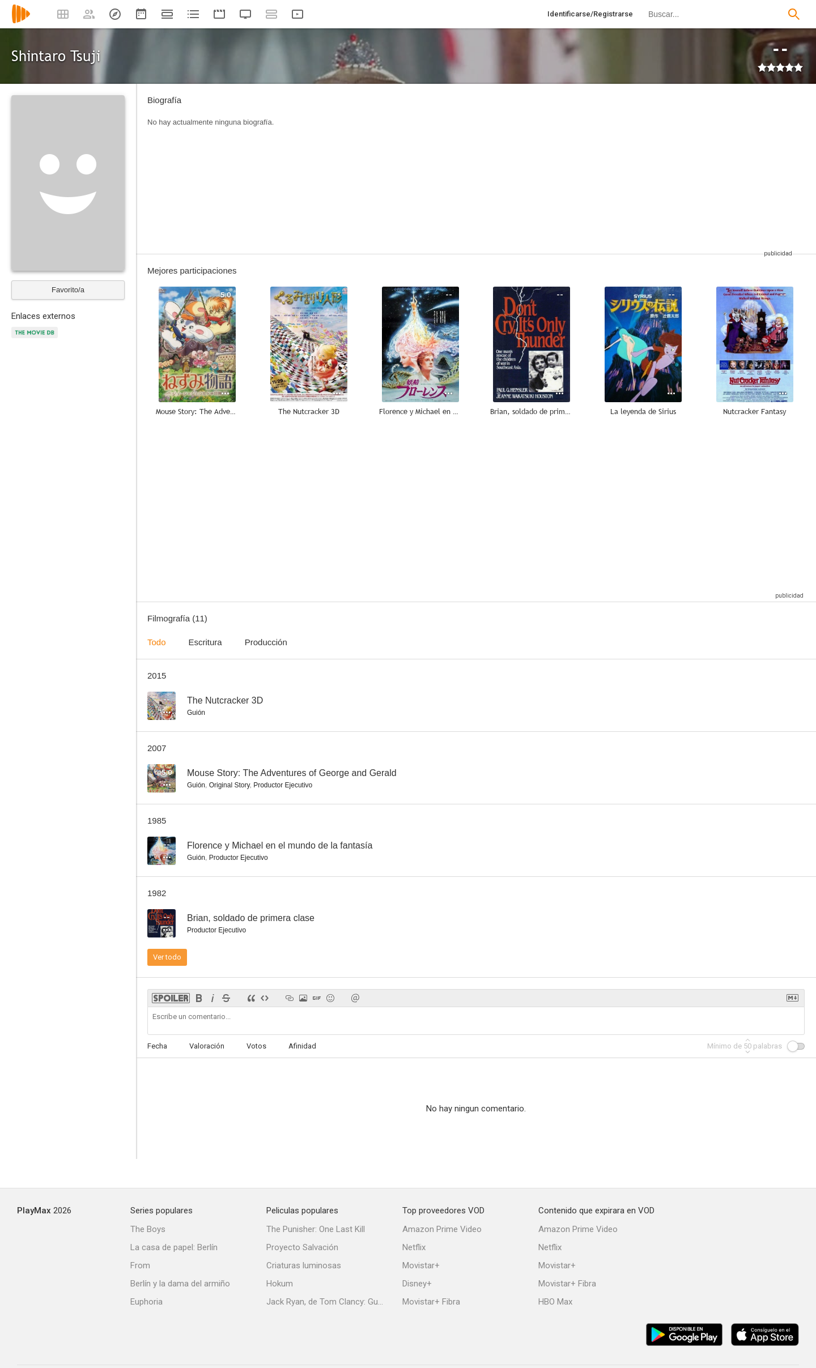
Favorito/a (68, 289)
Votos (256, 1046)
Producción (266, 642)
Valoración (206, 1046)
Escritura (205, 642)
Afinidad (302, 1046)
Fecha (157, 1046)
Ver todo (167, 957)
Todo (156, 642)
